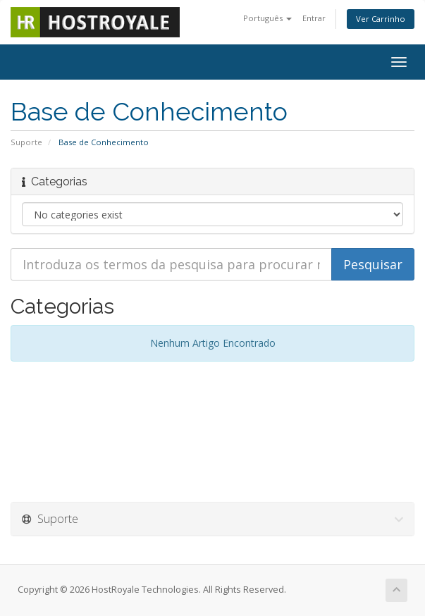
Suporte (26, 142)
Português (267, 18)
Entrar (314, 18)
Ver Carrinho (380, 18)
